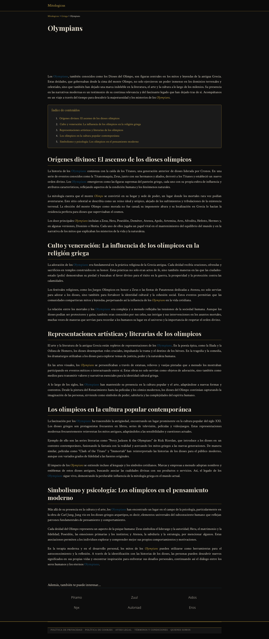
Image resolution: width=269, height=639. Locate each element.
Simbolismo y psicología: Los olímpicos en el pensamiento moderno (99, 142)
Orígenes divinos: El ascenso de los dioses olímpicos (89, 118)
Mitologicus (56, 5)
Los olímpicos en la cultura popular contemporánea (89, 136)
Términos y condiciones (151, 629)
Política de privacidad (66, 629)
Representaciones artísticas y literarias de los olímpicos (91, 130)
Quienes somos (181, 629)
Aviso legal (123, 629)
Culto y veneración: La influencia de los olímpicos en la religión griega (100, 124)
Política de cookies (99, 629)
